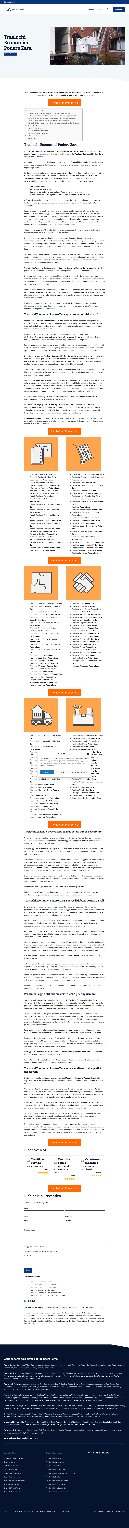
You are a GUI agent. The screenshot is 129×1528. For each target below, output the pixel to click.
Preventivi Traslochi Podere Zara (73, 1321)
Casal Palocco (56, 1422)
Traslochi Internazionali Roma (14, 1481)
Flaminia (61, 1373)
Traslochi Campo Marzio (55, 1462)
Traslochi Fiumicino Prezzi (55, 1484)
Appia (30, 1384)
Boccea (34, 1406)
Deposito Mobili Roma (12, 1469)
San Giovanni (19, 1368)
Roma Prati (8, 1368)
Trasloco (27, 1307)
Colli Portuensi (69, 1406)
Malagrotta (109, 1406)
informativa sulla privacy (39, 1247)
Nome (26, 1216)
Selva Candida (87, 1376)
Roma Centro (9, 1365)
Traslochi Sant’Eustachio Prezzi (57, 1492)
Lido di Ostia (53, 1387)
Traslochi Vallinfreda (53, 1458)
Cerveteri (67, 1422)
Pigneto (33, 1398)
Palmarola (33, 1376)
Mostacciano (88, 1387)
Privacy (110, 1511)
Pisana (58, 1408)
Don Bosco (110, 1384)
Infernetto (33, 1387)
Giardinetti (111, 1395)
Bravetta (41, 1406)
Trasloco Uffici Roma (11, 1484)
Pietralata (25, 1398)
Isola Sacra (95, 1422)
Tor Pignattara (63, 1400)
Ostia (58, 1425)
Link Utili (33, 138)
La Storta (107, 1373)
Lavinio (112, 1422)
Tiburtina (19, 1400)
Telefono (68, 1220)
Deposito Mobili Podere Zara (47, 1321)
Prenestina (69, 1398)
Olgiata (18, 1376)
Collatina (58, 1395)
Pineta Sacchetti (48, 1408)
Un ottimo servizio (36, 128)
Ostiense (98, 1387)
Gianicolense (90, 1406)
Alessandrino (18, 1395)
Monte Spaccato (22, 1408)
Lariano (116, 1414)
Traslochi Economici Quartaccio (43, 1284)
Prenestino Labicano (93, 1398)
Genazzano (69, 1430)
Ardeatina (63, 1384)
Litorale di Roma (11, 1422)
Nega (62, 772)
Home (91, 9)
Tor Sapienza (75, 1400)
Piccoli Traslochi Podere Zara (81, 1315)
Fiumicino (76, 1422)
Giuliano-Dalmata (21, 1387)
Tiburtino (27, 1400)
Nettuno (51, 1425)
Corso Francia (51, 1373)
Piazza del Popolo (88, 1365)
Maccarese (24, 1425)
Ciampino (57, 1414)
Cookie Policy (120, 1511)
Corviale (80, 1406)
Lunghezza (15, 1398)
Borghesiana (30, 1395)
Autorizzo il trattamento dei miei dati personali (41, 1251)
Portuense (107, 1387)
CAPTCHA (28, 1256)
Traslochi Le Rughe (53, 1477)
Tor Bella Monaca (49, 1400)
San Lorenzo (31, 1368)
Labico (96, 1430)
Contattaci (119, 9)
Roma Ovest (9, 1406)
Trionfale (14, 1379)
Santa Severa (79, 1425)
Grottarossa (98, 1373)
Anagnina (23, 1384)
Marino (7, 1417)
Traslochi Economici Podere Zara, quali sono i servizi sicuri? (50, 113)
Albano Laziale (25, 1414)
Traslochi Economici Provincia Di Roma (46, 1293)
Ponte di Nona (58, 1398)
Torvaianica (90, 1425)
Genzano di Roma (85, 1414)
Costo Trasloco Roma (12, 1477)
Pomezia (113, 1430)
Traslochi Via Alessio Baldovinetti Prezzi (60, 1473)
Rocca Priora (68, 1417)
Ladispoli (104, 1422)
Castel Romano (87, 1384)
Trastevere (48, 1368)
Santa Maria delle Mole (84, 1417)
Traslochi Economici (10, 54)
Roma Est (8, 1395)
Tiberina (103, 1376)
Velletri (97, 1417)
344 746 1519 (11, 2)
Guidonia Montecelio (84, 1430)
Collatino (66, 1395)
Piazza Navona (118, 1365)
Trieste (7, 1379)
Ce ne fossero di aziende (39, 133)
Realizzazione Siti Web (27, 1511)
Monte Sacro (117, 1373)
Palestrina (104, 1430)
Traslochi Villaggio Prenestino (57, 1481)
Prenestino (79, 1398)
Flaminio (69, 1373)
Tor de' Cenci (18, 1389)
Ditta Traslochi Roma (11, 1466)
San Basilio (118, 1398)
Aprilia (23, 1430)
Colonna (65, 1414)
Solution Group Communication (57, 1511)
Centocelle (48, 1395)
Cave (35, 1430)
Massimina (119, 1406)
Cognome (68, 1216)
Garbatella (8, 1387)
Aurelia (17, 1373)
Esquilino (61, 1365)
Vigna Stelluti (35, 1379)
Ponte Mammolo (44, 1398)
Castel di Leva (74, 1384)
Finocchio (86, 1395)
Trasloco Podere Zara (52, 1313)
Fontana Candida (99, 1395)
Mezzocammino (75, 1387)
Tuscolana (36, 1389)
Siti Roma (40, 1511)
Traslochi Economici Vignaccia (42, 1290)
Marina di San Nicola (38, 1425)
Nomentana (9, 1376)
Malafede (63, 1387)
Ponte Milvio (57, 1376)
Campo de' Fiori (23, 1365)
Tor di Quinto (113, 1376)
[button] (88, 754)
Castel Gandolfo (45, 1414)
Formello (78, 1373)
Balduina (25, 1373)
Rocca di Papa (56, 1417)
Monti (68, 1365)
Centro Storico (50, 1365)
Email (26, 1220)
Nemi (46, 1417)
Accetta (47, 772)
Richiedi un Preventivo (64, 102)
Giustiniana (87, 1373)
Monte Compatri (18, 1417)
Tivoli (22, 1433)
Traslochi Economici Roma (41, 1282)
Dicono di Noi (32, 126)
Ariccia (34, 1414)
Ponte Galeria (68, 1408)
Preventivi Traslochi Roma (13, 1458)
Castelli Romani (11, 1414)
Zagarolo (40, 1433)
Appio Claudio (40, 1384)
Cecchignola (99, 1384)
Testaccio (8, 1389)
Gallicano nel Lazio (56, 1430)
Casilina (39, 1395)
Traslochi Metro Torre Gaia (56, 1488)
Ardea (33, 1422)
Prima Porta (68, 1376)
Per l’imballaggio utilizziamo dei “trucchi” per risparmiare (49, 120)
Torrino (28, 1389)
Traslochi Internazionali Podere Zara (77, 1313)
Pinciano (47, 1376)
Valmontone (30, 1433)
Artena (29, 1430)
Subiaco (15, 1433)
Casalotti (33, 1373)
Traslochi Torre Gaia (53, 1466)
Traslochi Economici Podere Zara (39, 111)
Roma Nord (9, 1373)
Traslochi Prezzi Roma (12, 1488)
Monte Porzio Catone (34, 1417)
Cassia (41, 1373)
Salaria (77, 1376)
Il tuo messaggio (30, 1230)
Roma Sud (8, 1384)
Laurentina (42, 1387)
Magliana (100, 1406)
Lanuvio (109, 1414)
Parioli (40, 1376)
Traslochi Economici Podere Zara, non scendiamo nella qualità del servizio (55, 123)
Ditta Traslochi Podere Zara (51, 1318)
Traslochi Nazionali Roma (13, 1492)
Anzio (27, 1422)
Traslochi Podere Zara (33, 1313)
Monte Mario (9, 1408)
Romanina (116, 1387)
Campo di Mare (43, 1422)
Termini (40, 1368)
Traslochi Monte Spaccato (55, 1469)
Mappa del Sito (99, 1511)
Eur (117, 1384)
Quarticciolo (108, 1398)
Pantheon (76, 1365)
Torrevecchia (99, 1408)
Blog (100, 9)
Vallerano (45, 1389)
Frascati (73, 1414)
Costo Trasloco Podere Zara (75, 1318)
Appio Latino (52, 1384)
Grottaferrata (99, 1414)
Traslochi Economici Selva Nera (43, 1287)
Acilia (16, 1384)
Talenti (96, 1376)
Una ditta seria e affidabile (39, 131)
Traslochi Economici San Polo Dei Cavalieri (47, 1295)
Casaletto (50, 1406)
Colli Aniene (76, 1395)
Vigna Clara (24, 1379)
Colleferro (43, 1430)
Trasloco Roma (9, 1462)
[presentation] (39, 1262)
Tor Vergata (86, 1400)
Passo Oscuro (67, 1425)
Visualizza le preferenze (80, 772)
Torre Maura (97, 1400)
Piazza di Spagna (103, 1365)
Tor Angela (36, 1400)
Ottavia (25, 1376)
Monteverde (35, 1408)
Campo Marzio (37, 1365)
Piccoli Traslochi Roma (12, 1473)
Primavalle (88, 1408)
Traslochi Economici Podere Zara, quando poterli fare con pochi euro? (54, 116)
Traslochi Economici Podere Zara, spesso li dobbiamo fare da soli (52, 118)
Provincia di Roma (12, 1430)
